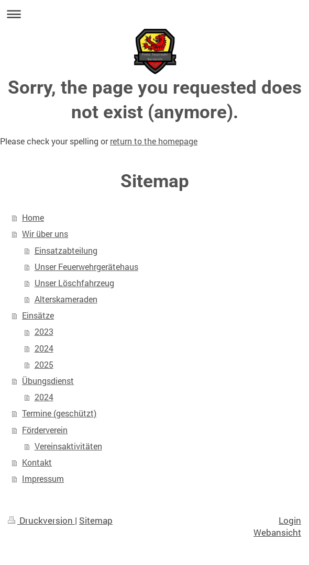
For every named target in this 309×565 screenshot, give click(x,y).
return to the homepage (153, 141)
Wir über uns (45, 234)
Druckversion (41, 520)
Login (290, 520)
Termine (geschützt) (59, 413)
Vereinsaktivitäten (68, 446)
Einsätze (38, 315)
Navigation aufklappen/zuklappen (154, 14)
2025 (44, 364)
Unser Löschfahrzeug (74, 283)
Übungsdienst (48, 381)
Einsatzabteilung (66, 250)
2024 (44, 348)
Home (33, 217)
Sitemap (96, 520)
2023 (44, 331)
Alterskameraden (66, 299)
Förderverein (45, 430)
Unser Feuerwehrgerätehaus (86, 267)
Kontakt (37, 462)
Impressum (43, 478)
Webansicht (277, 532)
